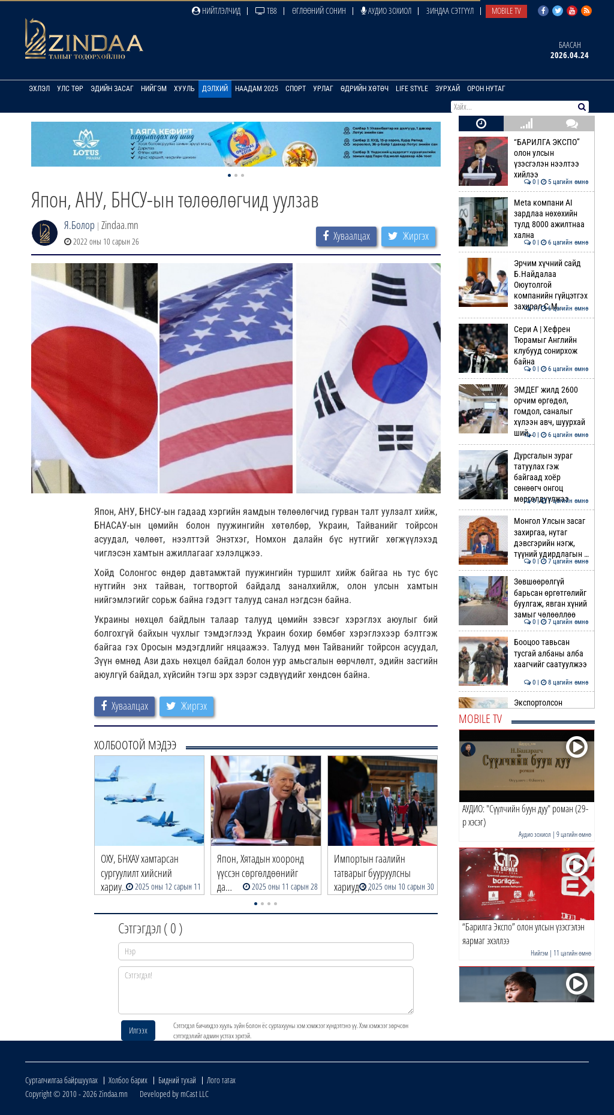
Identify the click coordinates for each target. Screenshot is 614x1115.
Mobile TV (506, 10)
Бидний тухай (177, 1080)
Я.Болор (79, 225)
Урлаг (323, 89)
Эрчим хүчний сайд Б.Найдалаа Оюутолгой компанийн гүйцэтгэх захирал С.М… (524, 285)
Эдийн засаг (112, 89)
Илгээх (138, 1030)
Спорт (295, 89)
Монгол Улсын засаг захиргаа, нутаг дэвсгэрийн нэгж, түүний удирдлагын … (524, 537)
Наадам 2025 (256, 89)
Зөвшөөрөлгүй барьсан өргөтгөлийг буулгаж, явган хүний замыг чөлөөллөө (524, 598)
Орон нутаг (486, 89)
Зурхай (447, 89)
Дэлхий (215, 89)
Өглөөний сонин (319, 10)
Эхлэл (39, 89)
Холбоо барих (128, 1080)
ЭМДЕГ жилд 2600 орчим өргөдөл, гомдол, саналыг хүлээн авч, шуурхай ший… (524, 411)
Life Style (412, 89)
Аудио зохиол (386, 10)
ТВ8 (266, 10)
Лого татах (221, 1080)
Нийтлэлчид (216, 10)
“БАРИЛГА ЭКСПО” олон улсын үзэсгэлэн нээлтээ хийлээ (524, 158)
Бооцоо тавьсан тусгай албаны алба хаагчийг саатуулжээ (524, 653)
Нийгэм (154, 89)
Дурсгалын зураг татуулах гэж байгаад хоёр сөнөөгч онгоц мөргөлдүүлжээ (524, 477)
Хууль (184, 89)
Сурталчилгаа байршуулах (61, 1080)
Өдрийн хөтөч (365, 89)
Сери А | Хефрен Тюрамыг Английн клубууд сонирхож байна (524, 345)
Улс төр (70, 89)
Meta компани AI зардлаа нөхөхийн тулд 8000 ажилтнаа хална (524, 219)
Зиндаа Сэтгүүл (450, 10)
